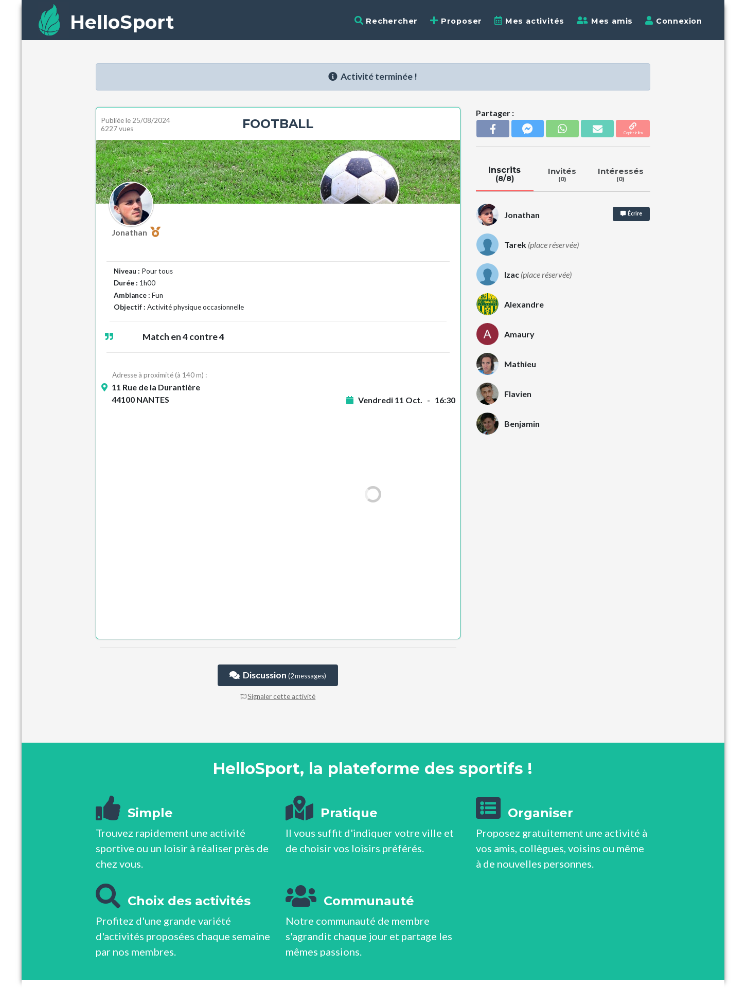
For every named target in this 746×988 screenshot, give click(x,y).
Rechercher (386, 21)
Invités (562, 174)
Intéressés (621, 174)
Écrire (631, 213)
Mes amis (605, 21)
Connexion (673, 21)
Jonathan (136, 232)
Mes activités (529, 21)
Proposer (456, 21)
